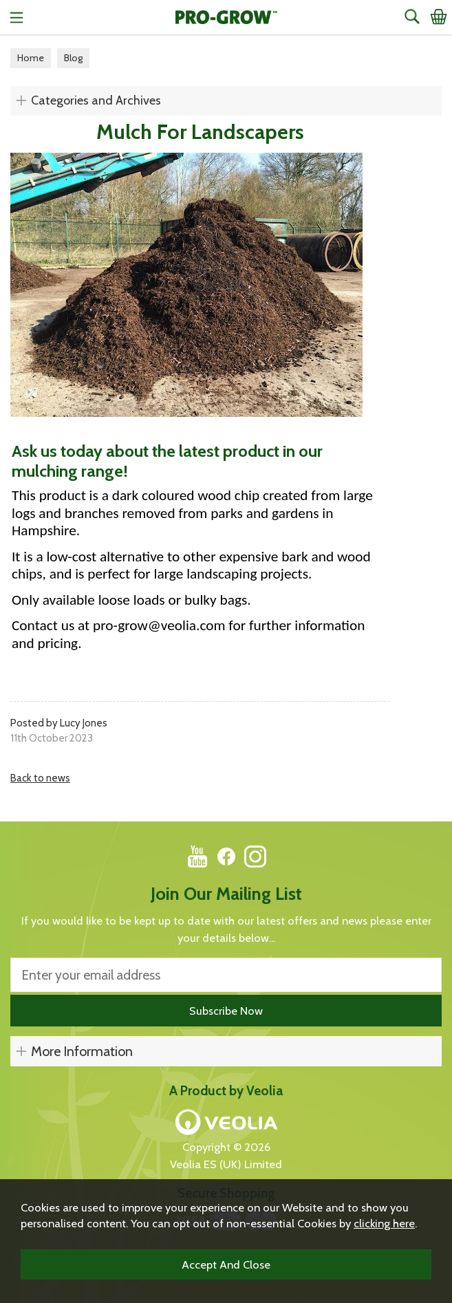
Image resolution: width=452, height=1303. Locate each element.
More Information (82, 1051)
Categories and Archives (96, 100)
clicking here (384, 1223)
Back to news (40, 778)
